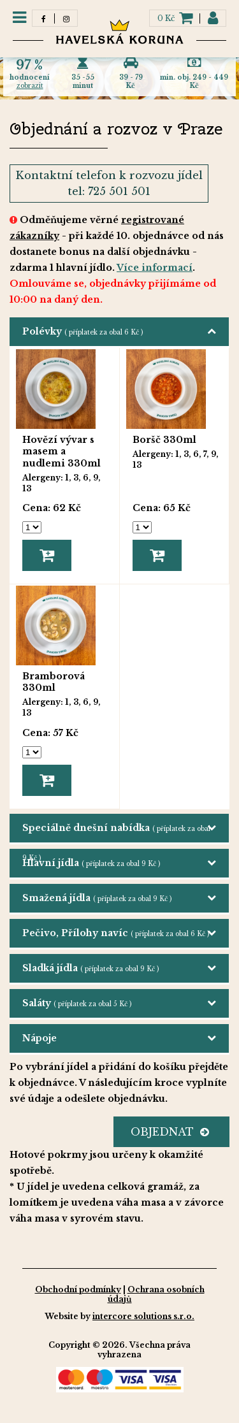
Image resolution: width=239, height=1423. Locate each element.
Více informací (154, 267)
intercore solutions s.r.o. (143, 1316)
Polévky (82, 331)
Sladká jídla (90, 968)
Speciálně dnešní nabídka (116, 832)
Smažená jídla (96, 898)
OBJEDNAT (170, 1131)
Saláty (76, 1003)
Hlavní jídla (91, 863)
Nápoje (39, 1038)
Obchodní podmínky (78, 1289)
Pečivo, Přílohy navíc (115, 933)
